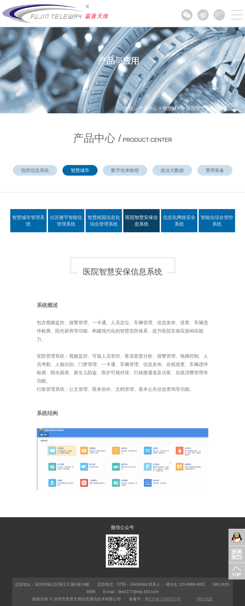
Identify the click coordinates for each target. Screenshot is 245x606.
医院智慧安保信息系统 (209, 108)
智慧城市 (172, 108)
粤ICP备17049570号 (163, 599)
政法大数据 (172, 170)
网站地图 (205, 599)
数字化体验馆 (125, 170)
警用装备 (215, 170)
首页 (129, 108)
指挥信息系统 (35, 170)
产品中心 (148, 108)
